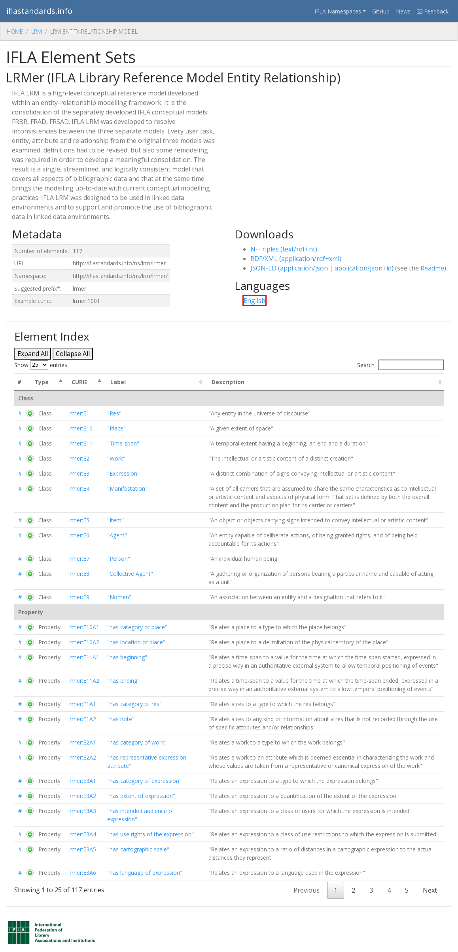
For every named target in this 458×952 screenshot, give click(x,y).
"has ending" (123, 680)
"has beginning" (127, 657)
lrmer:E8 (78, 573)
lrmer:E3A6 (82, 872)
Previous (306, 890)
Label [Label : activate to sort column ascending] (118, 382)
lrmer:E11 (80, 443)
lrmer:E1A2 (82, 719)
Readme (432, 268)
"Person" (118, 558)
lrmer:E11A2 (83, 680)
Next (430, 890)
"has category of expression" (144, 780)
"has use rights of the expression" (150, 834)
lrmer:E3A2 (82, 796)
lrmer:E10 (80, 428)
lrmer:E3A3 (82, 811)
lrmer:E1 (78, 413)
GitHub (381, 11)
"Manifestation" (127, 488)
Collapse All (73, 353)
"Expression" (123, 473)
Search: (400, 365)
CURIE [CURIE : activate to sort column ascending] (79, 382)
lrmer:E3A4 (82, 834)
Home (15, 31)
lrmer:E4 (78, 488)
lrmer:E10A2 (83, 642)
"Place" (116, 428)
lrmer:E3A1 (82, 780)
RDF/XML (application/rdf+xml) (295, 258)
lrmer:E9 (78, 597)
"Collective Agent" (130, 573)
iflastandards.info (39, 11)
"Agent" (117, 535)
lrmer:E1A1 (82, 704)
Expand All (32, 353)
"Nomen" (119, 597)
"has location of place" (136, 642)
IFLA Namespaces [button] (337, 11)
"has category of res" (134, 704)
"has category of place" (137, 627)
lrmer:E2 (78, 458)
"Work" (116, 458)
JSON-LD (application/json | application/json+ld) (322, 268)
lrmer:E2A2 (82, 757)
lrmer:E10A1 (83, 627)
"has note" (120, 719)
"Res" (114, 413)
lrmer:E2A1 (82, 742)
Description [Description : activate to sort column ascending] (228, 382)
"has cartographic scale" (138, 849)
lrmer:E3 (78, 473)
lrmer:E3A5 (82, 849)
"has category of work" (137, 742)
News (403, 11)
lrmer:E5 (78, 520)
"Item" (115, 520)
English (254, 300)
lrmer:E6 (78, 535)
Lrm (36, 31)
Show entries (40, 364)
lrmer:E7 (78, 558)
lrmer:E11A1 (83, 657)
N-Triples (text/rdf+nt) (283, 249)
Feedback (433, 11)
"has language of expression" (144, 872)
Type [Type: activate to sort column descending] (41, 382)
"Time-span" (123, 443)
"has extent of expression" (141, 796)
